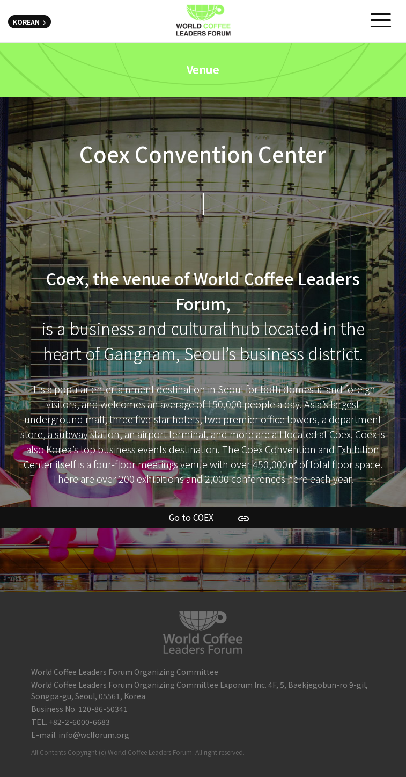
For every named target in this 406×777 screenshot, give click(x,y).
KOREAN (29, 21)
